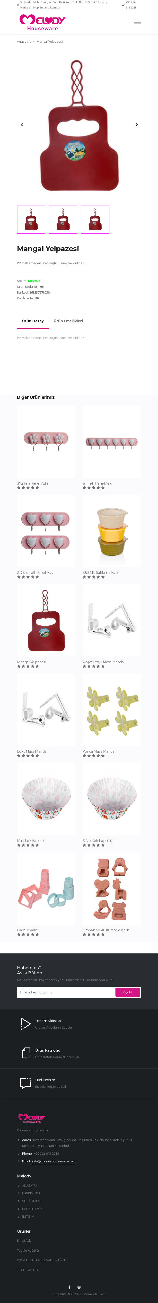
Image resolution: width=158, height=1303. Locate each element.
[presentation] (22, 124)
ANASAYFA (29, 1185)
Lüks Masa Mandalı (32, 751)
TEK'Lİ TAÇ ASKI (28, 1270)
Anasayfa (24, 41)
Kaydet (127, 992)
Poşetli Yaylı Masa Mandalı (104, 662)
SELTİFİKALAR (32, 1201)
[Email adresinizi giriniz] (65, 992)
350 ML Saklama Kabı (101, 572)
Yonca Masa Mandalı (99, 751)
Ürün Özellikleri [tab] (68, 321)
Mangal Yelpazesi (31, 662)
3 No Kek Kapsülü (97, 841)
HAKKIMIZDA (31, 1193)
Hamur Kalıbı (28, 930)
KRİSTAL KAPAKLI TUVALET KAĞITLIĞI (43, 1260)
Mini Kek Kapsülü (31, 841)
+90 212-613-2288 (46, 1153)
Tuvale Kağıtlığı (28, 1250)
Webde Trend (97, 1294)
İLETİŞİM (28, 1216)
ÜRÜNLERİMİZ (32, 1209)
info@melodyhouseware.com (54, 1161)
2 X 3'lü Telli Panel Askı (35, 572)
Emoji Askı (24, 1240)
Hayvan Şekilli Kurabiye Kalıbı (106, 930)
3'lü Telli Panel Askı (32, 483)
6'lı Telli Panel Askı (97, 483)
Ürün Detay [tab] (33, 321)
